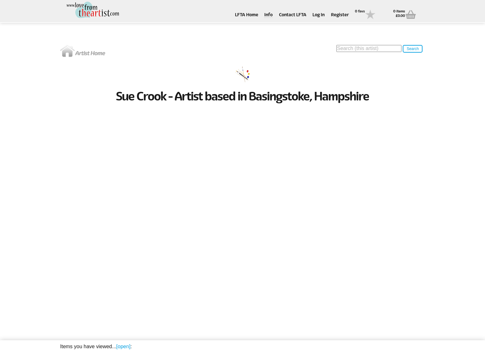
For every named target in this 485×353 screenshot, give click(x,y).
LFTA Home (246, 15)
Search (413, 49)
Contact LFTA (292, 15)
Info (268, 15)
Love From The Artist (92, 10)
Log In (318, 15)
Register (340, 15)
